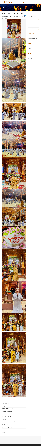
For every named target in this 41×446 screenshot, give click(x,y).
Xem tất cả (37, 19)
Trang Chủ (26, 439)
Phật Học (37, 439)
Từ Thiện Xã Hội (31, 439)
